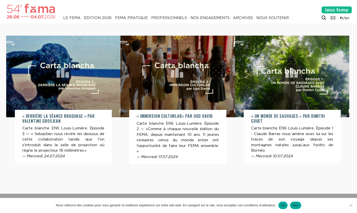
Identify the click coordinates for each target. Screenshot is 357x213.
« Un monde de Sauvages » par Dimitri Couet (288, 118)
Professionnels (169, 18)
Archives (243, 18)
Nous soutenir (272, 18)
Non (296, 205)
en (347, 18)
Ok (283, 205)
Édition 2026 (98, 18)
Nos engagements (210, 18)
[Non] (350, 205)
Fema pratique (131, 18)
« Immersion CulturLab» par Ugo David (175, 116)
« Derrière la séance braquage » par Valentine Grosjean (58, 118)
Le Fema (72, 18)
